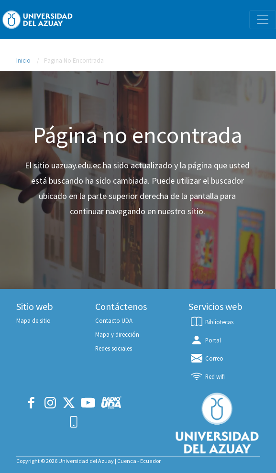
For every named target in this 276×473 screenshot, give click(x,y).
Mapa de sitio (33, 320)
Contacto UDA (113, 320)
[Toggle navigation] (262, 19)
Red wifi (207, 376)
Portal (205, 340)
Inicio (23, 60)
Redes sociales (113, 348)
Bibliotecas (211, 322)
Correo (206, 358)
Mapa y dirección (117, 334)
